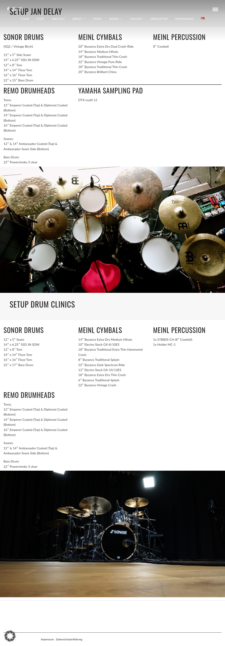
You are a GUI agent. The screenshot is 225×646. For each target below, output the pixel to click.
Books (114, 18)
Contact (136, 18)
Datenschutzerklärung (69, 639)
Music (97, 18)
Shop (40, 18)
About (77, 18)
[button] (10, 636)
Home (25, 18)
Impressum (47, 639)
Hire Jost (58, 18)
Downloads (184, 18)
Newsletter (159, 18)
